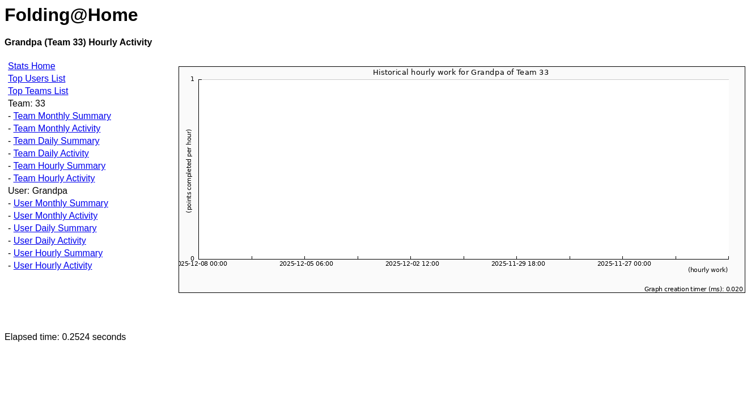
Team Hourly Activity (54, 178)
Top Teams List (38, 91)
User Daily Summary (55, 228)
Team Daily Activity (50, 153)
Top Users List (36, 78)
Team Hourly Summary (59, 166)
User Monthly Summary (61, 203)
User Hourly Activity (53, 265)
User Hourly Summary (58, 253)
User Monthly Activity (55, 215)
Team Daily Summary (56, 141)
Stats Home (32, 66)
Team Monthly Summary (62, 116)
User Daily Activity (50, 240)
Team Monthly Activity (56, 128)
